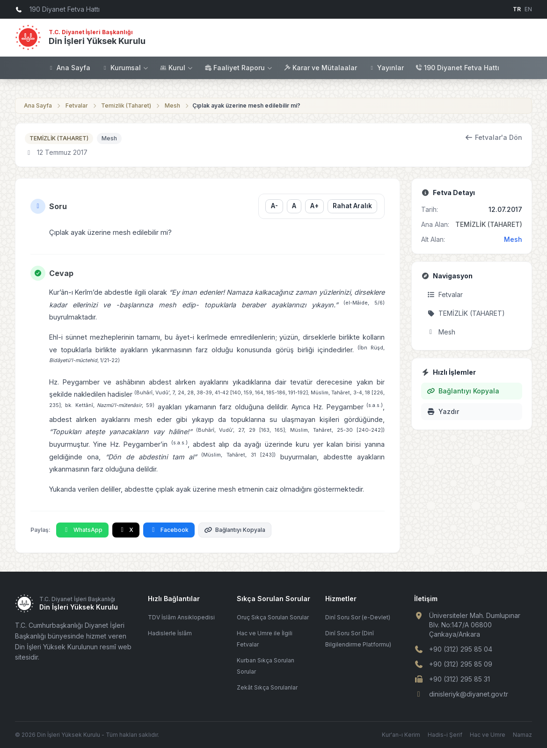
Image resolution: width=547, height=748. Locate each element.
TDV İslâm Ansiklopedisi (181, 617)
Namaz (522, 734)
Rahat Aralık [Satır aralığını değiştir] (352, 206)
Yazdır (443, 411)
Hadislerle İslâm (170, 633)
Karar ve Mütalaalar (320, 68)
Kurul (176, 68)
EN (528, 9)
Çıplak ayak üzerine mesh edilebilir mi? (246, 105)
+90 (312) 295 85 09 (460, 664)
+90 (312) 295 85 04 (460, 649)
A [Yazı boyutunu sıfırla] (294, 206)
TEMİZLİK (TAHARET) (58, 138)
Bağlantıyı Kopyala (235, 529)
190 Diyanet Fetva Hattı (457, 68)
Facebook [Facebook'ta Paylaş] (169, 529)
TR (517, 9)
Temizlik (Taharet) (126, 105)
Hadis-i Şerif (445, 734)
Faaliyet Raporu (238, 68)
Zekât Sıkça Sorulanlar (267, 687)
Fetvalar (77, 105)
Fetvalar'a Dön (494, 137)
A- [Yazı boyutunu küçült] (274, 206)
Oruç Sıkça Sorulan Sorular (273, 617)
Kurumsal (125, 68)
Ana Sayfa (69, 68)
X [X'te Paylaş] (126, 529)
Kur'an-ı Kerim (401, 734)
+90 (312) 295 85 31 (459, 679)
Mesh (172, 105)
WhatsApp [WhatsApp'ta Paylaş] (82, 529)
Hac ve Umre (487, 734)
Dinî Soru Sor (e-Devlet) (357, 617)
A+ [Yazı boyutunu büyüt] (314, 206)
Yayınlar (386, 68)
